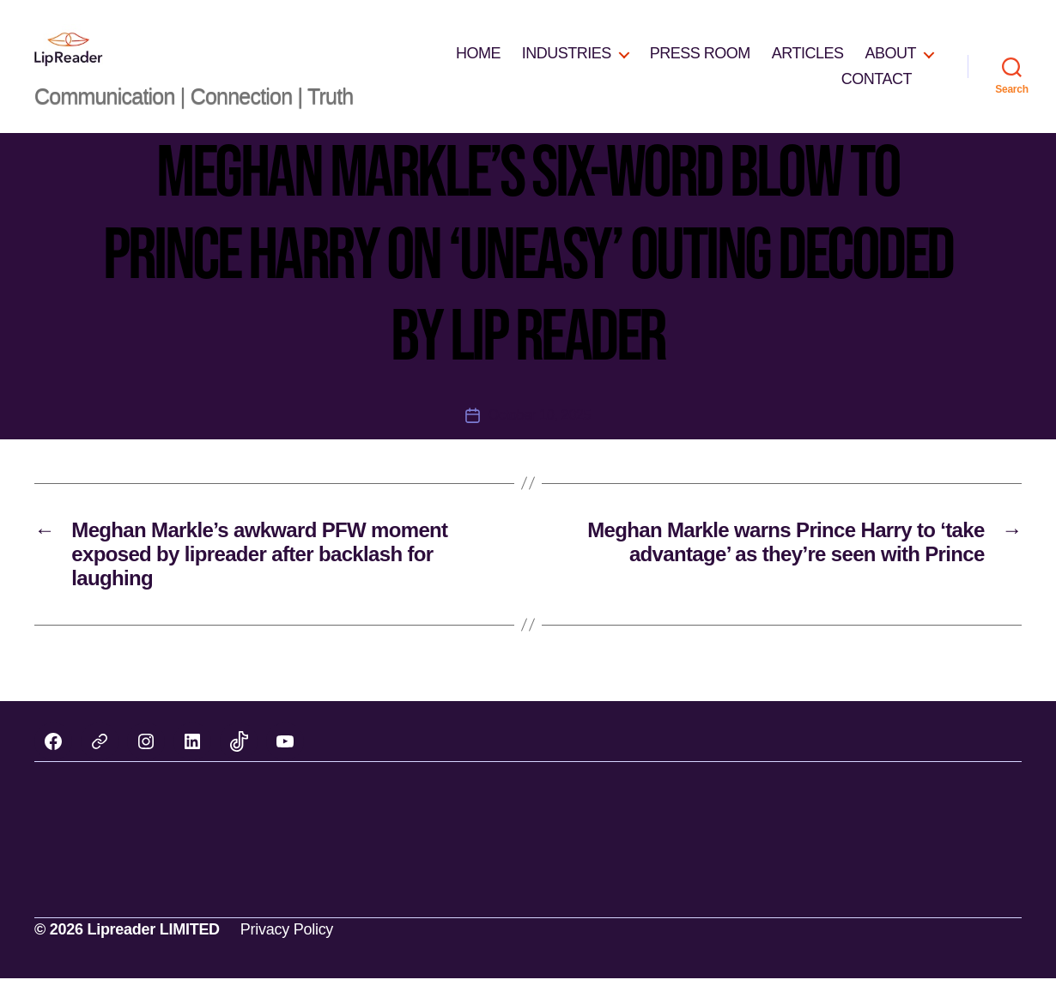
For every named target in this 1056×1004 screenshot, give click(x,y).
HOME (478, 66)
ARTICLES (808, 66)
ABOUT (890, 66)
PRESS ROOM (700, 66)
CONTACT (876, 91)
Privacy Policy (286, 955)
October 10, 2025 (540, 440)
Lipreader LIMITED (153, 955)
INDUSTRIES (566, 66)
